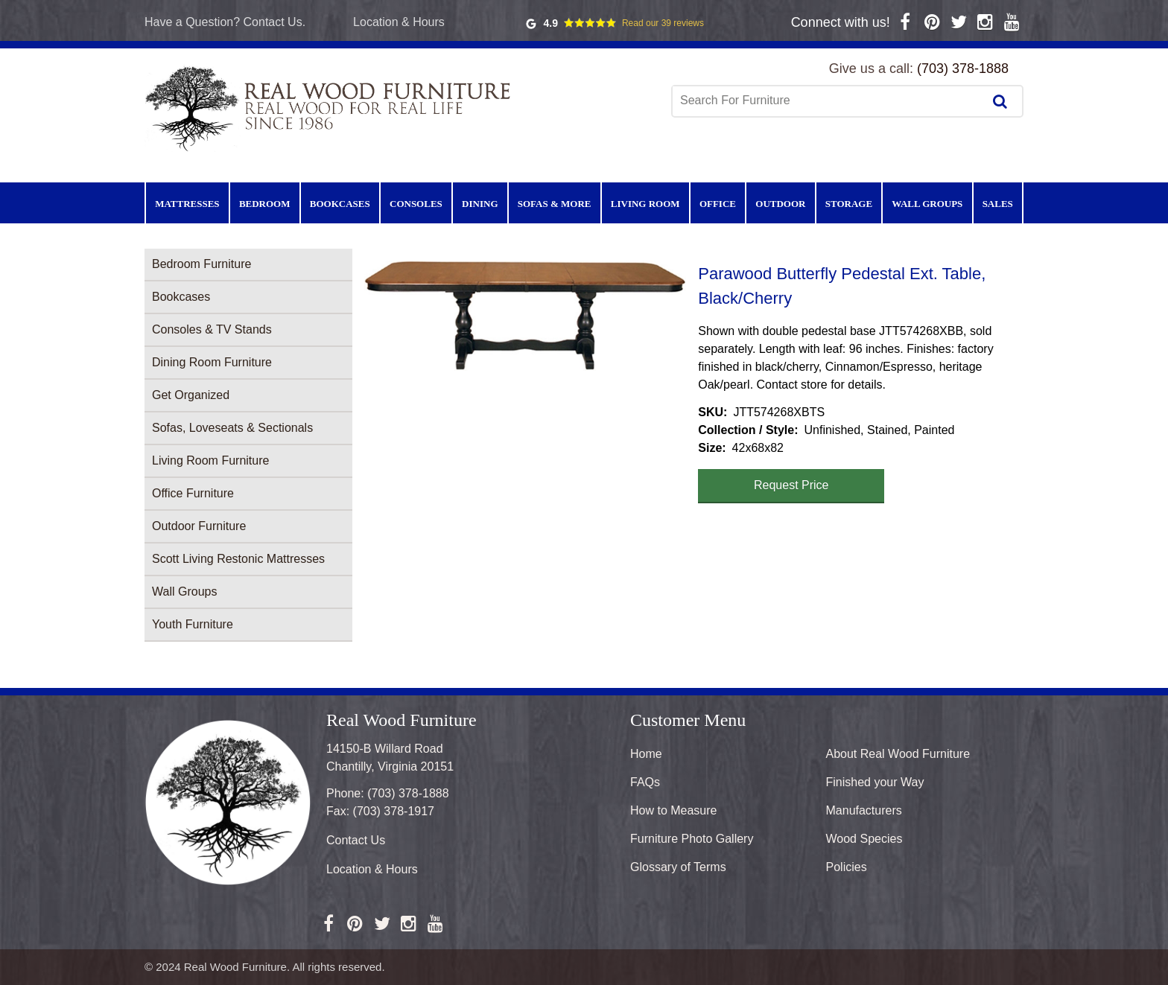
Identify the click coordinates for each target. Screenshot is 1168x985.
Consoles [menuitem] (416, 203)
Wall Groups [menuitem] (927, 203)
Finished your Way (875, 782)
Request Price (791, 485)
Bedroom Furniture (201, 264)
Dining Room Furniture (212, 362)
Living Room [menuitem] (645, 203)
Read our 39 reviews (663, 23)
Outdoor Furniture (199, 526)
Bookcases (181, 296)
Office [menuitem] (717, 203)
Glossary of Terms (678, 867)
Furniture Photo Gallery (691, 838)
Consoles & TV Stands (212, 329)
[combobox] (829, 100)
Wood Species (864, 838)
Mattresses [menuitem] (187, 203)
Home (646, 753)
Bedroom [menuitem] (265, 203)
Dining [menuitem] (480, 203)
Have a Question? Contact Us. (225, 22)
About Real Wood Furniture (898, 753)
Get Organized (190, 395)
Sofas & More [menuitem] (554, 203)
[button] (525, 316)
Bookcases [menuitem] (340, 203)
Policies (846, 867)
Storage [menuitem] (848, 203)
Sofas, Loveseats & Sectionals (232, 427)
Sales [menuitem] (998, 203)
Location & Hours (399, 22)
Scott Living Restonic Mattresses (238, 558)
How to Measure (673, 810)
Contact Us (355, 840)
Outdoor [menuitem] (780, 203)
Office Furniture (193, 493)
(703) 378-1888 (963, 68)
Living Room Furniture (210, 460)
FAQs (645, 782)
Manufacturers (864, 810)
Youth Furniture (192, 624)
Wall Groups (184, 591)
